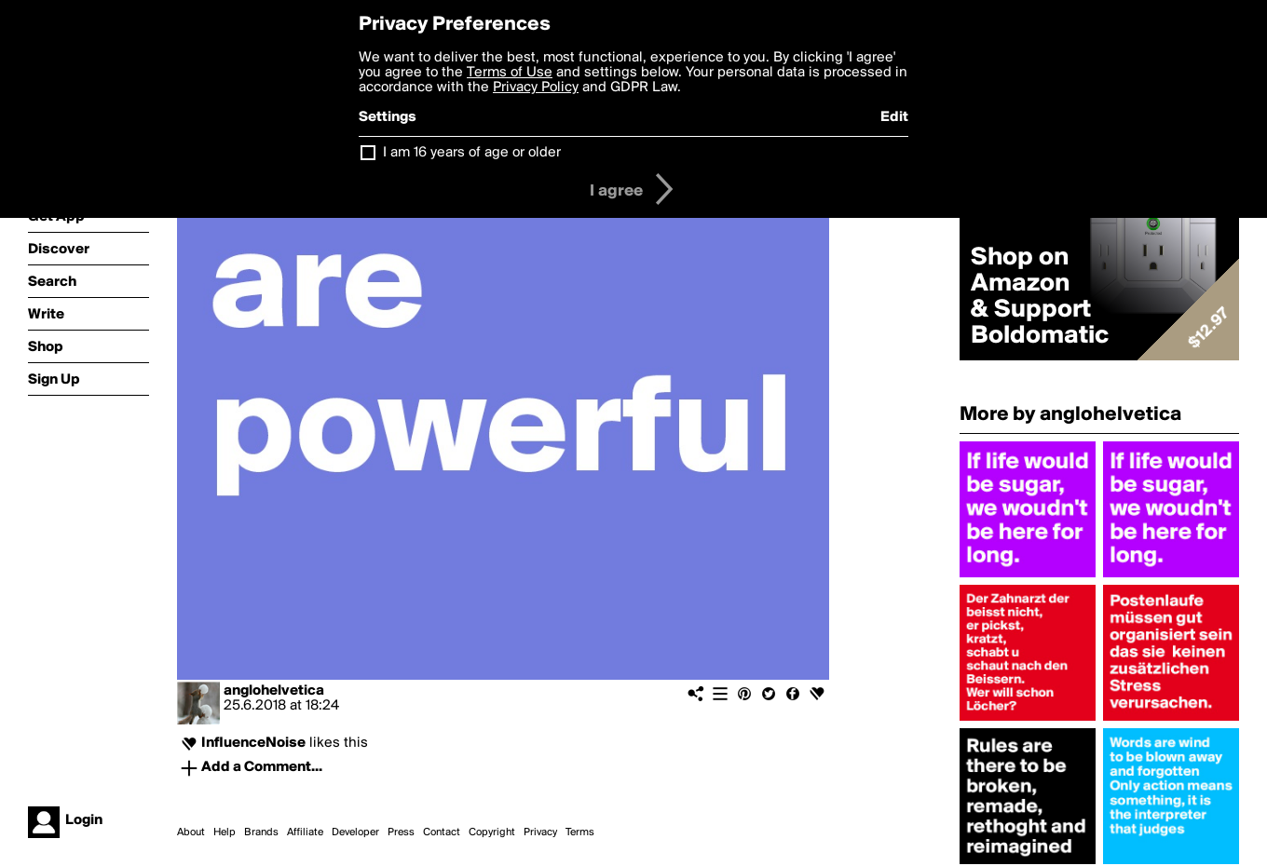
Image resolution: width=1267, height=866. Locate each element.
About (191, 832)
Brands (261, 832)
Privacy (540, 832)
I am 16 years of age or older (472, 152)
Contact (441, 832)
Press (401, 832)
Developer (355, 832)
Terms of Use (509, 72)
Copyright (492, 832)
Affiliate (305, 832)
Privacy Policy (536, 87)
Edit (894, 117)
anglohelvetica (274, 690)
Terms (579, 832)
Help (224, 832)
